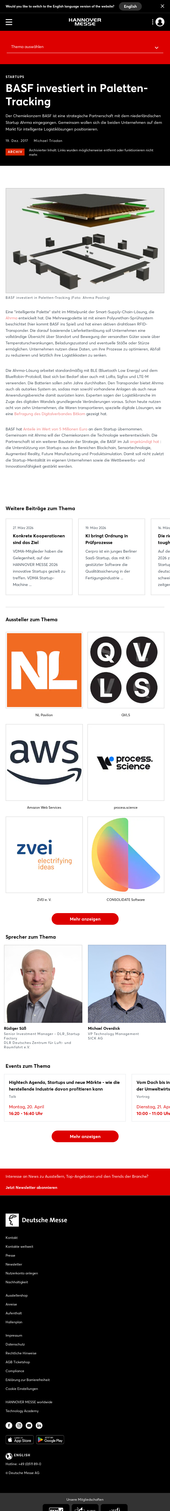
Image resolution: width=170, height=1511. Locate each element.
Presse (10, 1255)
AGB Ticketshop (18, 1362)
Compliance (15, 1371)
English (130, 6)
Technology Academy (22, 1411)
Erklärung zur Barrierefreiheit (28, 1380)
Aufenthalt (14, 1313)
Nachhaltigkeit (17, 1282)
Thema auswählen (27, 46)
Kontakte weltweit (19, 1246)
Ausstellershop (17, 1295)
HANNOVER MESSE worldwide (29, 1402)
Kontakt (12, 1238)
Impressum (14, 1335)
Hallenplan (14, 1322)
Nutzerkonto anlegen (22, 1273)
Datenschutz (15, 1344)
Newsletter (14, 1264)
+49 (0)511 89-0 (29, 1464)
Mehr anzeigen (85, 919)
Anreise (11, 1304)
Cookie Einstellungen (22, 1389)
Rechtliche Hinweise (21, 1353)
